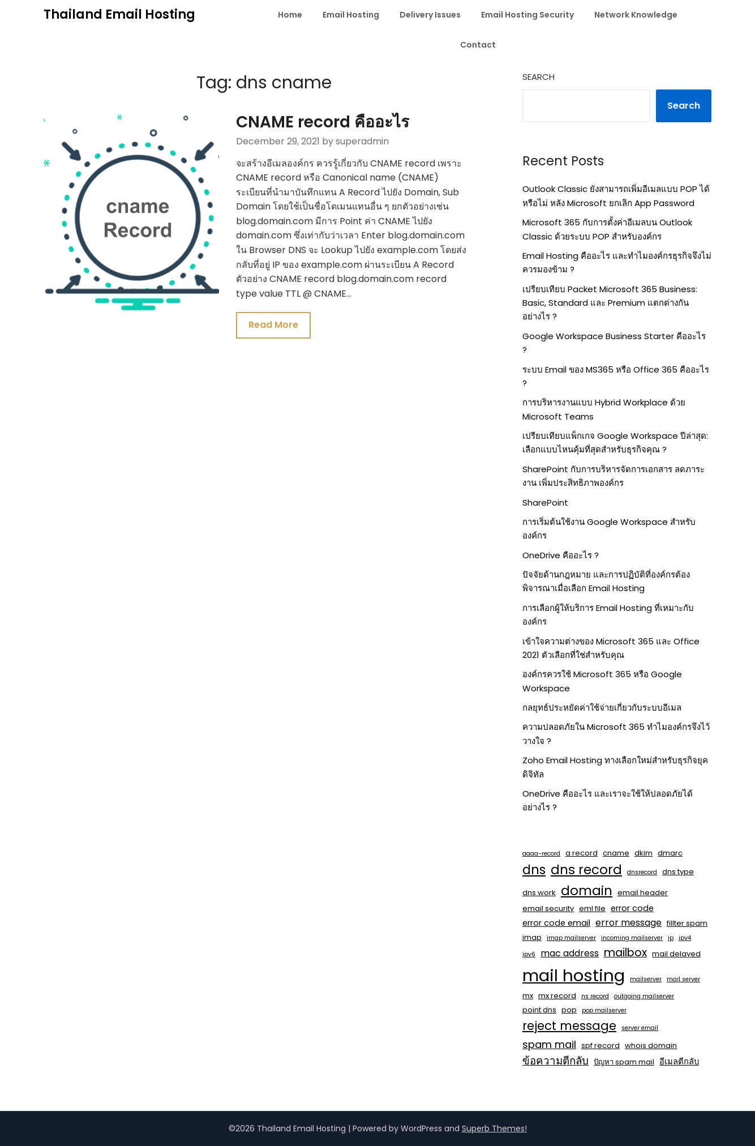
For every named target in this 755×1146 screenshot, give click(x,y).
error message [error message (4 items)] (628, 922)
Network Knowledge (635, 14)
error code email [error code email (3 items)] (556, 923)
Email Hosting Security (527, 14)
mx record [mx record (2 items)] (557, 995)
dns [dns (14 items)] (534, 870)
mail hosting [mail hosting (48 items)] (573, 975)
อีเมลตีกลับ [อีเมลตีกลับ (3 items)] (679, 1061)
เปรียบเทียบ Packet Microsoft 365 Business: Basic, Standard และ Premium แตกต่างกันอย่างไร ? (609, 303)
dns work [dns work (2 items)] (539, 892)
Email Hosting (351, 14)
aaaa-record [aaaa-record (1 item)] (541, 853)
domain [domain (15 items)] (586, 891)
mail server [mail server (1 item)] (683, 979)
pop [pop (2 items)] (569, 1009)
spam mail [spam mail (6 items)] (549, 1044)
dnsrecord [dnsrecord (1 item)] (642, 872)
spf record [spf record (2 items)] (600, 1045)
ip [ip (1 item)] (671, 938)
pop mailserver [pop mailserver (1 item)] (604, 1010)
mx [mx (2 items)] (527, 995)
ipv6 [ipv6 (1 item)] (528, 954)
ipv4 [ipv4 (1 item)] (685, 938)
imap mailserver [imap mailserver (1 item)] (571, 938)
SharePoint (545, 502)
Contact (478, 44)
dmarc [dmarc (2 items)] (670, 853)
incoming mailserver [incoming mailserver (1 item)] (632, 938)
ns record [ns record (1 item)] (595, 996)
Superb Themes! (494, 1128)
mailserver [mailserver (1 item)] (646, 979)
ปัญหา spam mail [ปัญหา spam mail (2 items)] (624, 1062)
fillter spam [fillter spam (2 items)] (687, 923)
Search (538, 77)
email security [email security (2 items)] (548, 908)
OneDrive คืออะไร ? (560, 555)
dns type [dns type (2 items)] (678, 871)
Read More (274, 325)
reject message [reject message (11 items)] (569, 1025)
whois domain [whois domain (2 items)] (651, 1045)
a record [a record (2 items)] (581, 853)
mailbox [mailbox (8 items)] (625, 952)
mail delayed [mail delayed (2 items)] (676, 953)
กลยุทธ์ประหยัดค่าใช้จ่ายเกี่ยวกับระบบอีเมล (601, 707)
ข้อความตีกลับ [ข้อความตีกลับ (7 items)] (555, 1060)
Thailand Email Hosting (119, 14)
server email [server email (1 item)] (639, 1028)
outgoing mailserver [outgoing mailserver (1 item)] (644, 996)
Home (290, 14)
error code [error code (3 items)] (632, 908)
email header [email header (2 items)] (642, 892)
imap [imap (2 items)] (532, 937)
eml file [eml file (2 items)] (592, 908)
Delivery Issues (430, 14)
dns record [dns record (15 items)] (586, 870)
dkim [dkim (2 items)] (643, 853)
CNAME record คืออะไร (323, 122)
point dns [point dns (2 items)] (539, 1009)
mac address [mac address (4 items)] (569, 953)
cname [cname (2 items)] (616, 853)
